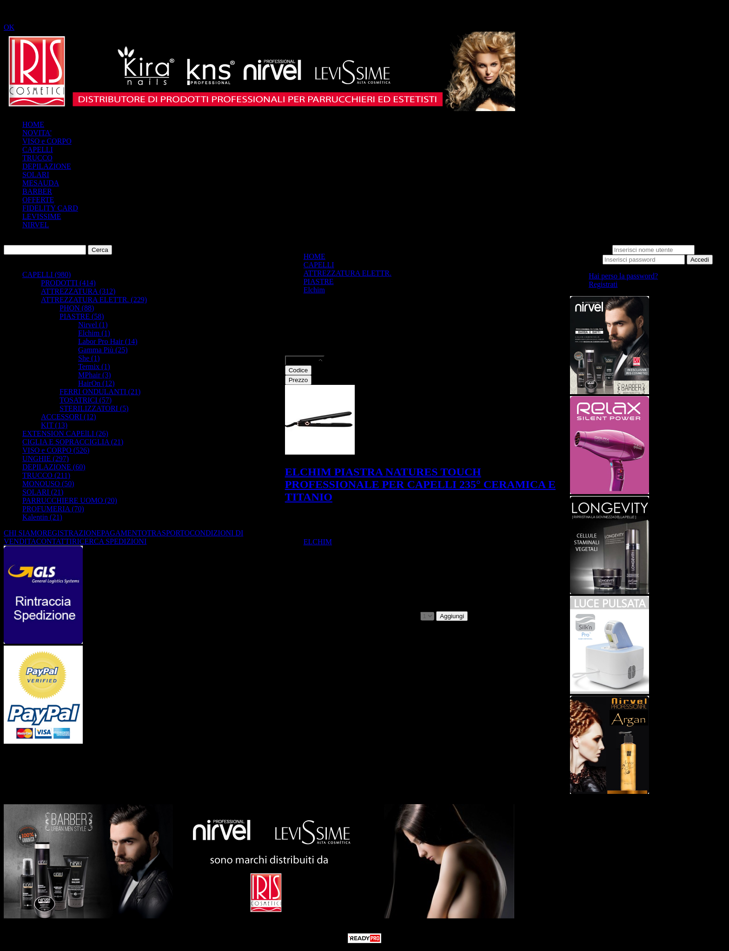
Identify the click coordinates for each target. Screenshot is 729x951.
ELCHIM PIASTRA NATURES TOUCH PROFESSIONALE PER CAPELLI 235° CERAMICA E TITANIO (420, 484)
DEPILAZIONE (46, 166)
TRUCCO (37, 158)
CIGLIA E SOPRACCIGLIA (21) (72, 442)
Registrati (603, 284)
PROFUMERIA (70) (53, 509)
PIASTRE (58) (82, 316)
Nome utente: (590, 249)
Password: (585, 259)
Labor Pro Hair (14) (108, 341)
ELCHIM (318, 542)
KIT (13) (54, 425)
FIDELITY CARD (50, 208)
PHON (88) (77, 308)
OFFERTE (38, 200)
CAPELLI (37, 149)
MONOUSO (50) (48, 484)
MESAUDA (40, 183)
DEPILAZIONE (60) (54, 467)
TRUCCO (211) (46, 475)
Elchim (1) (94, 333)
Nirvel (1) (93, 325)
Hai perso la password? (623, 276)
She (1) (89, 358)
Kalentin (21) (42, 517)
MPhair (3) (94, 375)
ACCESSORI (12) (68, 417)
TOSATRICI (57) (86, 400)
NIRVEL (35, 225)
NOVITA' (37, 133)
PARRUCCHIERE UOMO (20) (69, 500)
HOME (33, 124)
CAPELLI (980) (46, 274)
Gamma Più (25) (103, 350)
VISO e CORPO (47, 141)
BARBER (37, 191)
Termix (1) (94, 366)
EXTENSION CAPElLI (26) (65, 433)
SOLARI (35, 174)
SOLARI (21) (42, 492)
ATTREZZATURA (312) (78, 291)
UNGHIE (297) (45, 458)
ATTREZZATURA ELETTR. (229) (94, 300)
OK (9, 27)
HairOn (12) (96, 383)
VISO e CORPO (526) (55, 450)
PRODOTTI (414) (68, 283)
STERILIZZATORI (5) (94, 408)
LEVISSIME (41, 216)
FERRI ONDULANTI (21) (100, 392)
